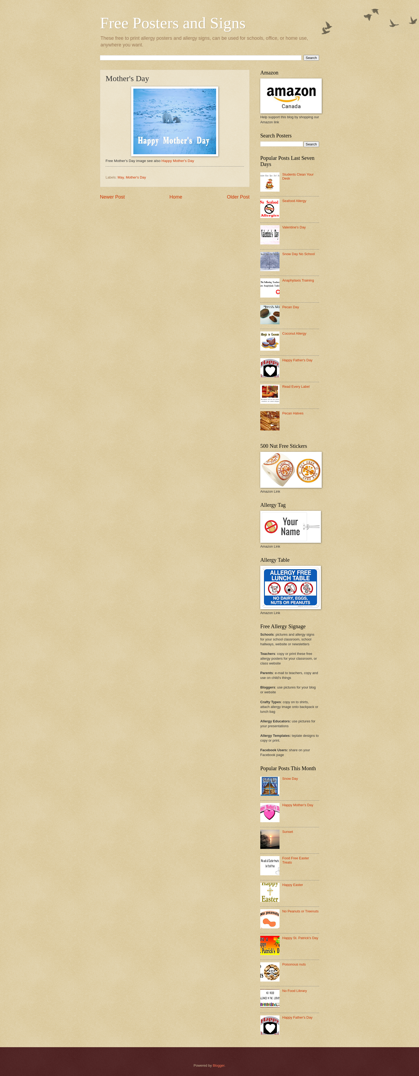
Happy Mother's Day (177, 161)
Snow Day (290, 779)
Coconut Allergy (294, 333)
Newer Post (112, 197)
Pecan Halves (292, 413)
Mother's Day (136, 177)
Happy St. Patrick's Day (300, 938)
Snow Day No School (298, 254)
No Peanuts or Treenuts (300, 911)
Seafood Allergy (294, 201)
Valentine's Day (294, 227)
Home (175, 197)
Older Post (238, 197)
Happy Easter (292, 885)
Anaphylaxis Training (298, 280)
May (121, 177)
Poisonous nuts (294, 964)
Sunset (287, 832)
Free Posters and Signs (173, 23)
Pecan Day (290, 307)
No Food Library (294, 991)
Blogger (218, 1065)
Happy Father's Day (297, 360)
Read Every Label (295, 387)
